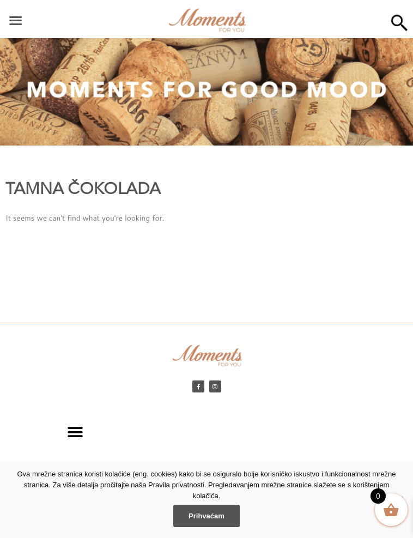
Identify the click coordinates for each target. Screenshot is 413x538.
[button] (75, 432)
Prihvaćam (206, 516)
